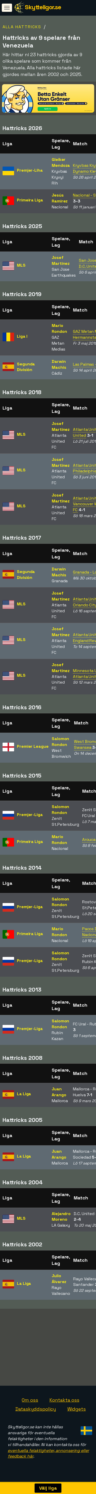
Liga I (22, 336)
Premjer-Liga (30, 814)
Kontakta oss (64, 1402)
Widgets (76, 1411)
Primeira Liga (30, 200)
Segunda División (26, 367)
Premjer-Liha (30, 170)
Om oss (30, 1402)
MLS (21, 265)
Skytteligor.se (43, 7)
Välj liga (48, 1488)
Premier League (33, 746)
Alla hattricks (22, 27)
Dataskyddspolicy (35, 1411)
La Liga (24, 1094)
